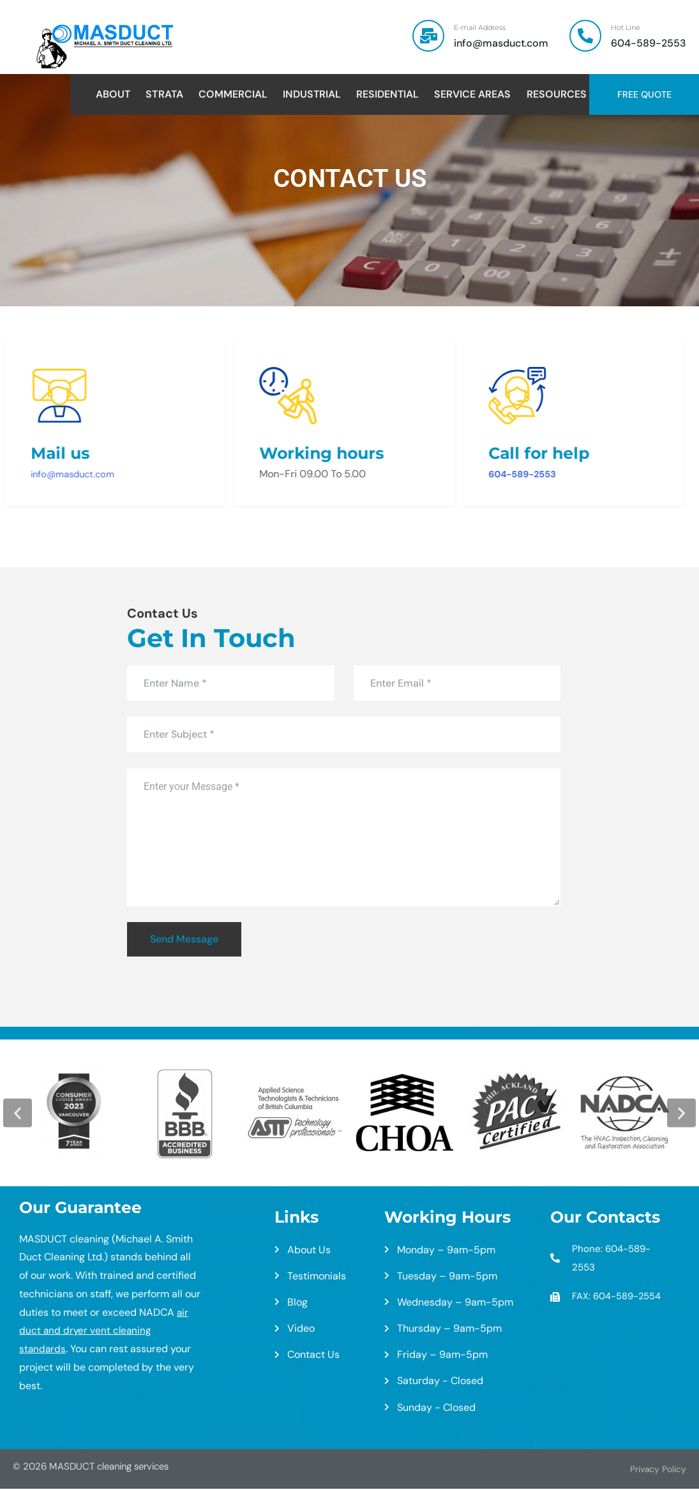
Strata (164, 94)
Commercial (233, 94)
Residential (387, 94)
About (113, 94)
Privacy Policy (655, 1470)
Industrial (312, 94)
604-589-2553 (477, 475)
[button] (17, 1113)
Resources (557, 94)
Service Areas (472, 94)
